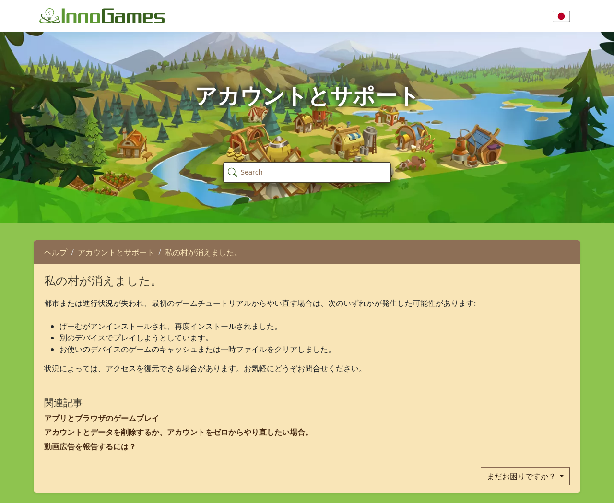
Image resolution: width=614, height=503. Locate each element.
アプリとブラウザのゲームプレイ (101, 418)
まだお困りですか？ (522, 476)
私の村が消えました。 (203, 252)
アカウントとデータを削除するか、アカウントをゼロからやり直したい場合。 (178, 432)
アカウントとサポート (116, 252)
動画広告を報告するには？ (90, 446)
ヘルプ (55, 252)
